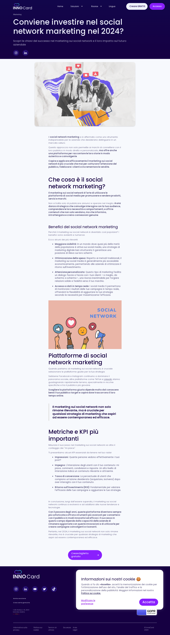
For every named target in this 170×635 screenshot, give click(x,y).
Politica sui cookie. (91, 593)
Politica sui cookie (38, 629)
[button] (76, 6)
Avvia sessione (19, 598)
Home (60, 6)
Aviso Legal (75, 629)
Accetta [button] (148, 602)
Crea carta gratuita (21, 603)
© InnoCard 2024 (149, 629)
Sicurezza (67, 628)
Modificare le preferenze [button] (88, 602)
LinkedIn (108, 379)
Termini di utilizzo (52, 629)
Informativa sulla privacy (20, 629)
